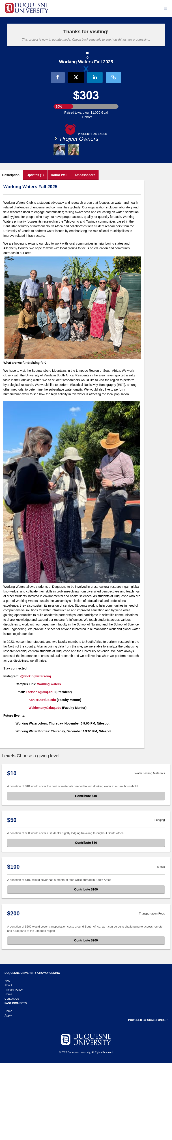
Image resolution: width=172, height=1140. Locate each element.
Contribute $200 (86, 1017)
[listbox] (86, 105)
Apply (8, 1092)
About (8, 1062)
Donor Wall (59, 252)
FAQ (7, 1057)
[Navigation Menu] (165, 8)
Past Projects (15, 1080)
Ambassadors (85, 252)
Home (8, 1071)
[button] (28, 106)
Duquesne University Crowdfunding (32, 1050)
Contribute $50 (86, 919)
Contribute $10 (86, 873)
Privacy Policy (13, 1066)
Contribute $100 (86, 966)
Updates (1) (35, 252)
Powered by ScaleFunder (148, 1097)
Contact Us (11, 1075)
